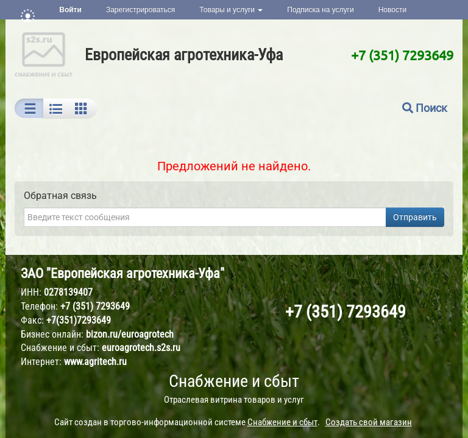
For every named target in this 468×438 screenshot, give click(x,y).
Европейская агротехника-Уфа (184, 55)
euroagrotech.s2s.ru (141, 347)
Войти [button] (70, 9)
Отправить (415, 217)
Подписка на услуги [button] (320, 9)
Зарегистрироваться (140, 9)
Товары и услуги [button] (231, 9)
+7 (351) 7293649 (402, 55)
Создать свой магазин (368, 422)
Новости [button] (392, 9)
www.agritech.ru (95, 361)
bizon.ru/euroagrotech (130, 334)
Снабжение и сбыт (234, 381)
